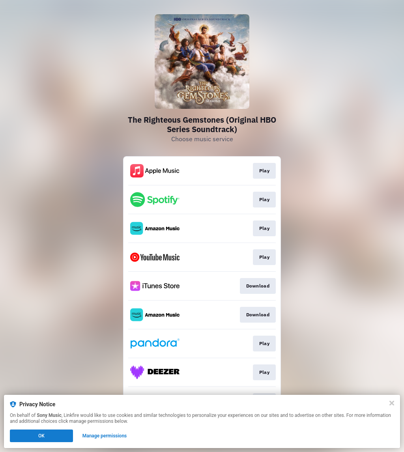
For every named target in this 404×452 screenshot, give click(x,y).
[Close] (391, 403)
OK (41, 436)
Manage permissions (104, 436)
